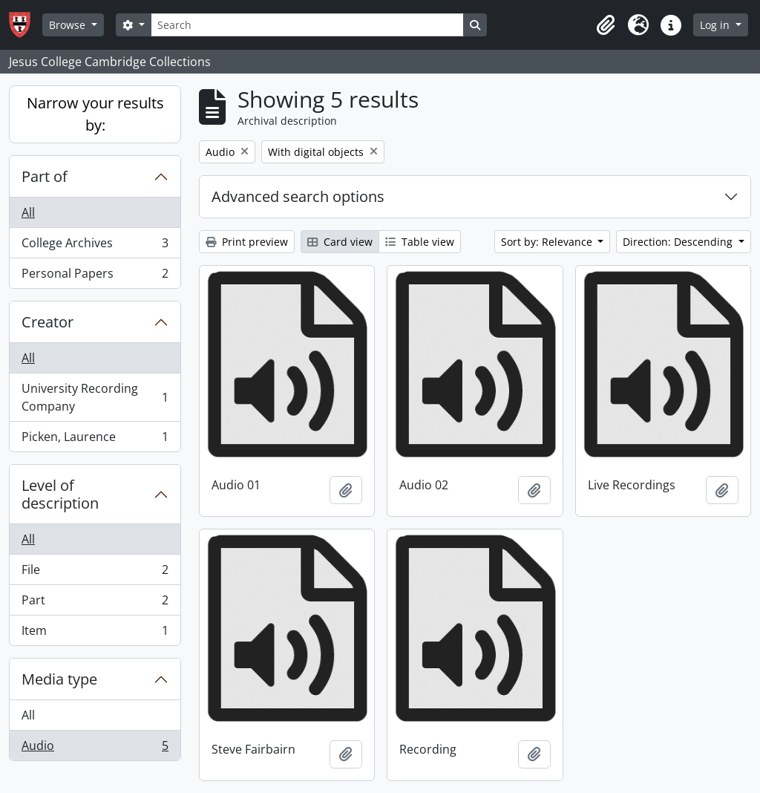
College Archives (94, 246)
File (94, 573)
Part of (45, 176)
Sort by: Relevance (548, 242)
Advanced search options (298, 196)
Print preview (247, 242)
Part (94, 603)
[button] (605, 25)
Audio (94, 748)
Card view (340, 242)
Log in (716, 25)
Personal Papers (94, 276)
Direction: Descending (679, 242)
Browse (68, 25)
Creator (47, 322)
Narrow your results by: (95, 114)
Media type (59, 679)
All (28, 212)
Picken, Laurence (94, 439)
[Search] (307, 24)
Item (94, 633)
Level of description (60, 494)
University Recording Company (94, 397)
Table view (419, 242)
